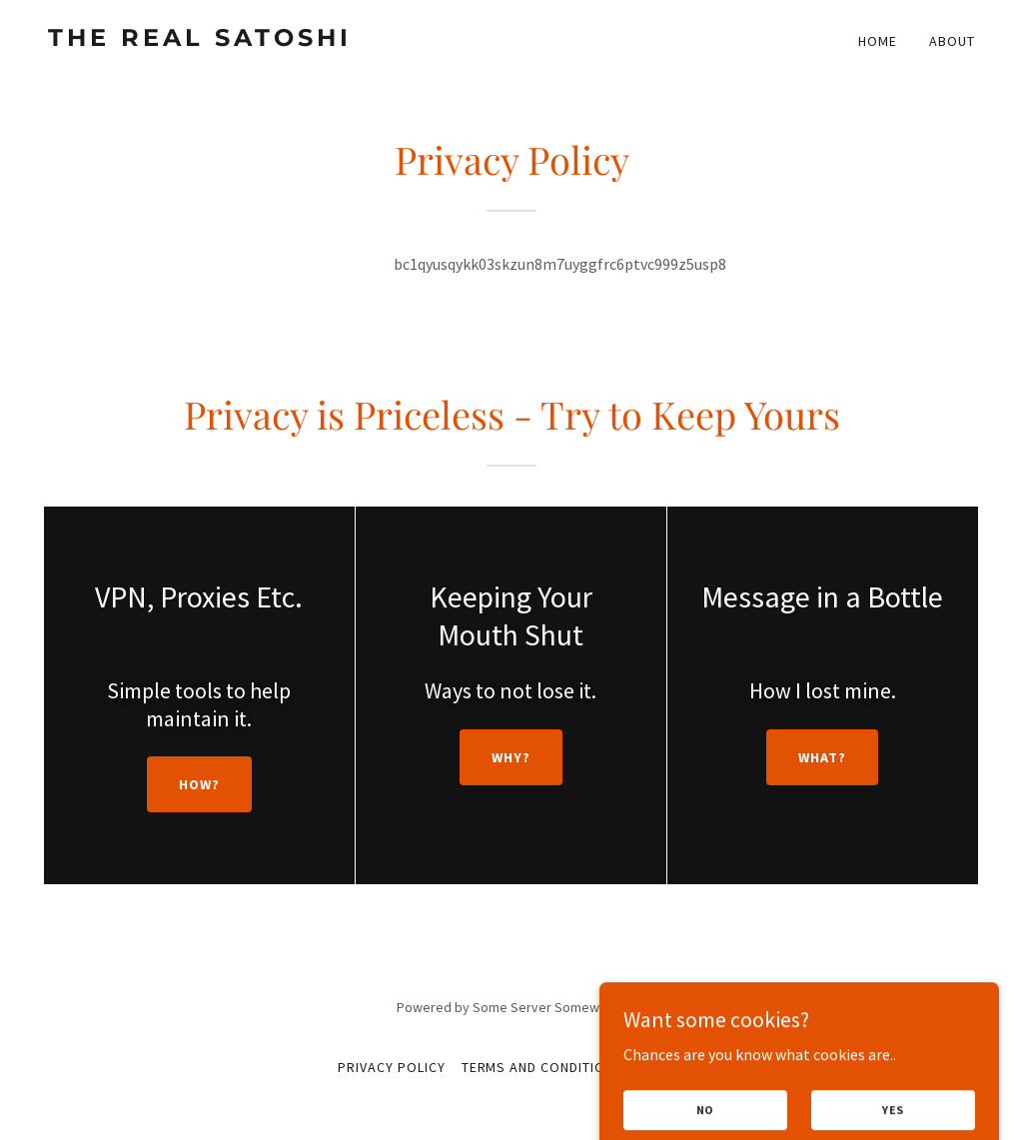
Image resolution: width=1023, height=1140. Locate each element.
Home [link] (877, 41)
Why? (511, 757)
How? (199, 784)
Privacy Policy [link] (392, 1067)
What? (822, 757)
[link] (272, 40)
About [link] (952, 41)
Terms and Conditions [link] (543, 1067)
